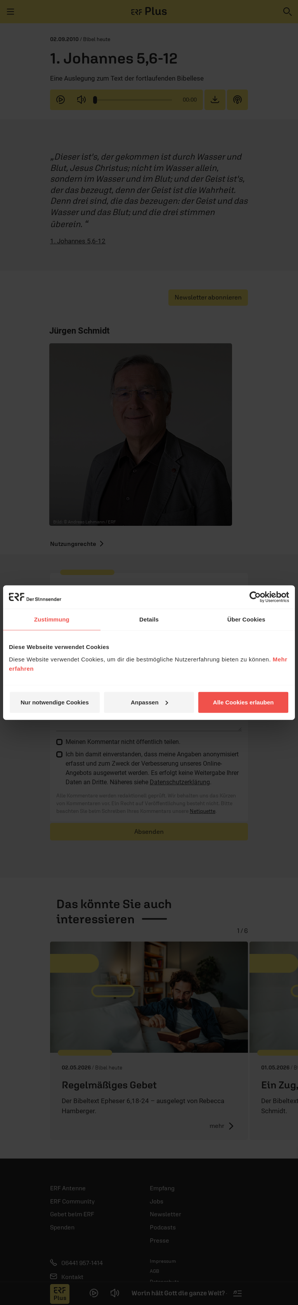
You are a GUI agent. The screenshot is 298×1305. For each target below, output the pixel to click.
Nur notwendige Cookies (55, 702)
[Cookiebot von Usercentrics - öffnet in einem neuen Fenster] (255, 597)
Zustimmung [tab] (51, 619)
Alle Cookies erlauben (243, 702)
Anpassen (149, 702)
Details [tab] (149, 619)
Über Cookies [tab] (246, 619)
